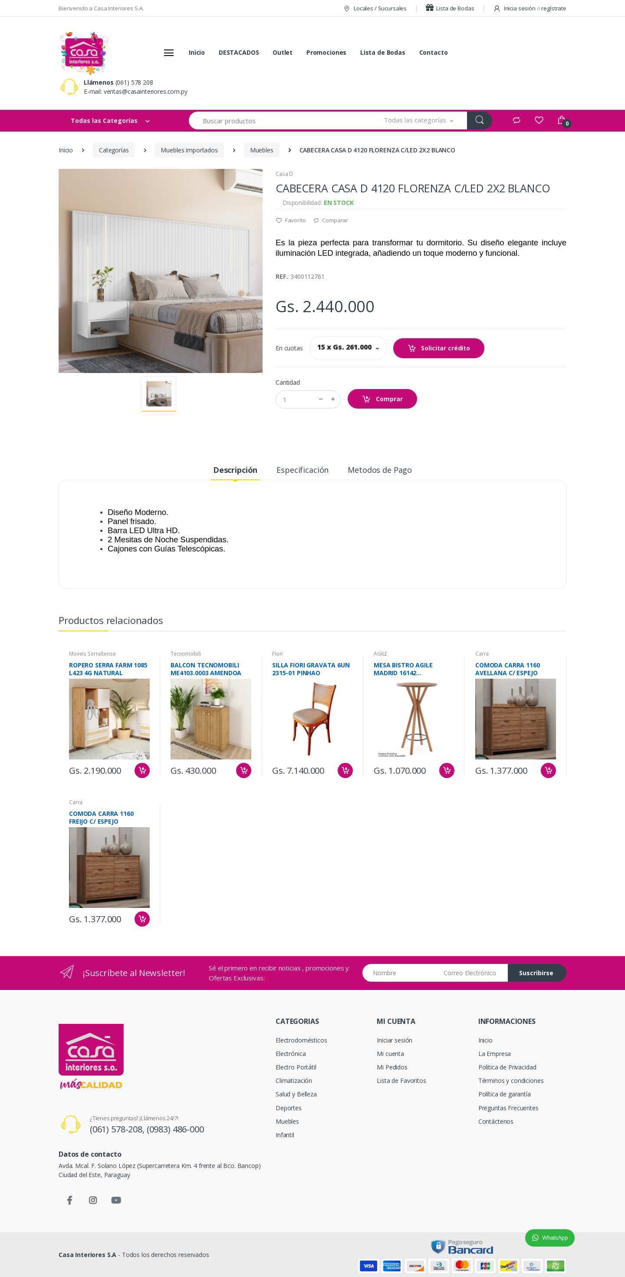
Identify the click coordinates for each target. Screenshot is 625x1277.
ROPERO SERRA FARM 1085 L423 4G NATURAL (108, 669)
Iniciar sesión (394, 1040)
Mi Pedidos (392, 1067)
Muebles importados (189, 150)
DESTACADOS (239, 52)
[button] (418, 120)
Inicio (197, 52)
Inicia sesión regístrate (529, 8)
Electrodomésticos (301, 1040)
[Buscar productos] (279, 120)
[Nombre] (400, 973)
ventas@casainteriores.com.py (146, 91)
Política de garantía (504, 1094)
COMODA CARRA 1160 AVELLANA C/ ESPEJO (507, 669)
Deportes (289, 1108)
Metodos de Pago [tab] (380, 470)
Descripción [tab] (235, 470)
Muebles (261, 150)
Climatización (294, 1080)
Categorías (114, 150)
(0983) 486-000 (175, 1129)
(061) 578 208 (134, 82)
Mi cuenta (390, 1053)
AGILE (380, 653)
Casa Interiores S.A (87, 1255)
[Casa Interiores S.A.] (84, 52)
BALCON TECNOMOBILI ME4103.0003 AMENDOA (206, 669)
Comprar (382, 399)
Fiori (277, 653)
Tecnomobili (186, 653)
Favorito (291, 220)
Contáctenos (495, 1121)
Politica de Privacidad (507, 1067)
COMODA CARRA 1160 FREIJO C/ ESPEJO (101, 817)
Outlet (283, 52)
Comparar (331, 220)
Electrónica (291, 1053)
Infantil (285, 1135)
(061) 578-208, (118, 1129)
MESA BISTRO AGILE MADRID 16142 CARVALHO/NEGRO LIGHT (411, 669)
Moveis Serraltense (92, 653)
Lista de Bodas (450, 8)
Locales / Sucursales (375, 8)
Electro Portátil (296, 1067)
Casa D (284, 174)
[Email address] (472, 973)
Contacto (433, 52)
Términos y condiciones (511, 1080)
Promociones (326, 52)
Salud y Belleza (296, 1094)
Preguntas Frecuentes (508, 1108)
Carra (482, 653)
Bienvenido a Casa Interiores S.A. (101, 8)
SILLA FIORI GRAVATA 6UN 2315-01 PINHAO (311, 669)
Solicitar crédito (439, 348)
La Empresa (494, 1053)
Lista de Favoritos (401, 1080)
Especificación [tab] (302, 470)
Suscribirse (536, 973)
